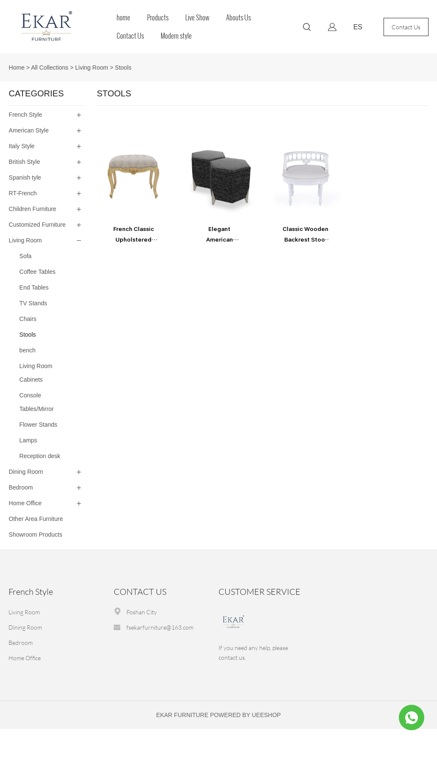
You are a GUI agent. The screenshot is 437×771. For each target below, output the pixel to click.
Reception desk (40, 456)
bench (28, 350)
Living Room (91, 67)
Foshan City (141, 612)
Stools (123, 67)
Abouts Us (238, 18)
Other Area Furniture (36, 518)
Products (157, 18)
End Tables (34, 287)
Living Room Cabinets (36, 373)
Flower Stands (38, 424)
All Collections (49, 67)
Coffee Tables (38, 271)
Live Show (197, 18)
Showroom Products (35, 534)
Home (17, 67)
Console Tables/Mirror (37, 402)
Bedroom (21, 487)
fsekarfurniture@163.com (159, 627)
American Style (29, 130)
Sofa (26, 256)
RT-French (23, 193)
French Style (25, 114)
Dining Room (26, 471)
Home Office (25, 503)
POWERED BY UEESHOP (245, 715)
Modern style (176, 36)
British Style (24, 161)
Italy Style (22, 146)
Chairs (28, 318)
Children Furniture (32, 208)
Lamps (28, 440)
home (123, 18)
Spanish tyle (25, 177)
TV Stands (33, 303)
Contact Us (130, 36)
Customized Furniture (37, 224)
